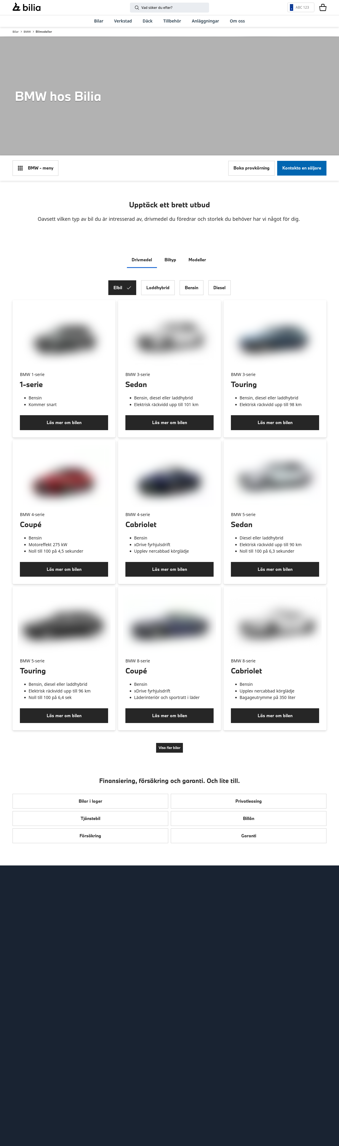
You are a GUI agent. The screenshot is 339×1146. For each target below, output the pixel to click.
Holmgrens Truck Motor (196, 937)
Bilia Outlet (104, 913)
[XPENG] (151, 1088)
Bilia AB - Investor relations (119, 905)
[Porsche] (288, 1088)
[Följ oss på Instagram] (304, 965)
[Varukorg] (322, 7)
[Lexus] (246, 1088)
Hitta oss (21, 913)
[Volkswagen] (259, 1062)
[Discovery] (190, 1114)
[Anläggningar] (205, 21)
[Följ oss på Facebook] (319, 965)
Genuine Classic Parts (194, 905)
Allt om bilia (24, 905)
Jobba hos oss (26, 937)
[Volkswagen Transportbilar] (185, 1088)
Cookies (20, 962)
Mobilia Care (185, 929)
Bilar (16, 32)
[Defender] (148, 1114)
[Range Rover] (106, 1114)
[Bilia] (26, 7)
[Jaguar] (232, 1114)
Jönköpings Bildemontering (119, 954)
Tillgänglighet (26, 970)
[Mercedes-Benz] (235, 1062)
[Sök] (169, 8)
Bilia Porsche (105, 929)
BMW (27, 32)
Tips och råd (24, 921)
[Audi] (293, 1062)
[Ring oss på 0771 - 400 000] (49, 1023)
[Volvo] (46, 1062)
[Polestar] (80, 1062)
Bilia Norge (104, 937)
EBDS (178, 913)
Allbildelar (102, 945)
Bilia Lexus (103, 921)
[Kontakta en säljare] (301, 173)
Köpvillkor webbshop (33, 945)
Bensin (191, 300)
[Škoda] (50, 1088)
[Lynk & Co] (113, 1062)
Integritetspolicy (28, 954)
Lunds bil (182, 921)
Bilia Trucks (184, 945)
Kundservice (24, 929)
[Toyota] (208, 1062)
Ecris (97, 962)
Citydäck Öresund (110, 970)
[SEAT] (116, 1088)
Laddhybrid (158, 300)
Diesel (219, 300)
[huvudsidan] (312, 897)
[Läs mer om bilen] (275, 435)
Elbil (122, 300)
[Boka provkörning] (251, 173)
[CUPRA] (87, 1088)
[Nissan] (212, 1088)
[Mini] (176, 1062)
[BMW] (146, 1062)
